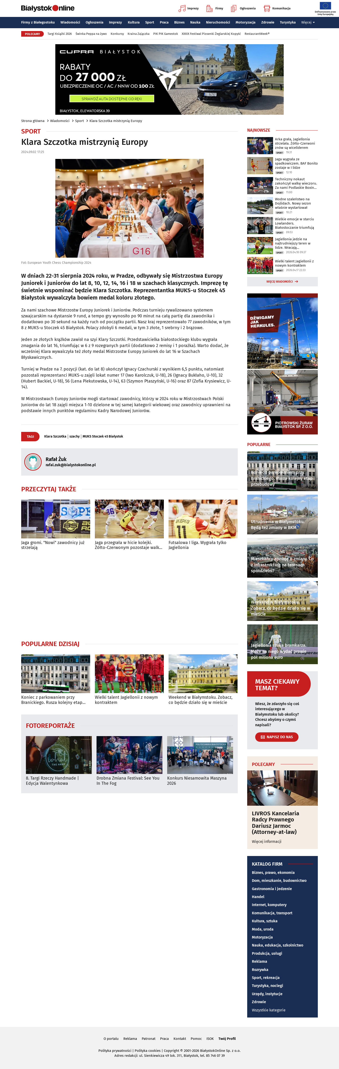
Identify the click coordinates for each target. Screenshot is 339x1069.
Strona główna (32, 121)
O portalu (111, 1039)
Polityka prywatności (114, 1051)
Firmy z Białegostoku (38, 22)
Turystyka (288, 22)
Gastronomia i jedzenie (272, 889)
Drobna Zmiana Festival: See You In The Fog (128, 781)
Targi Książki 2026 (60, 33)
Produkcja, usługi (267, 953)
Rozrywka (260, 969)
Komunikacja (277, 8)
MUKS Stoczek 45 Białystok (103, 436)
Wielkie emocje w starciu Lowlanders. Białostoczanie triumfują (294, 223)
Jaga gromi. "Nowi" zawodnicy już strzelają (53, 545)
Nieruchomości (218, 22)
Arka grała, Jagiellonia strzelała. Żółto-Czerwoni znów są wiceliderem (295, 143)
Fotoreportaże (50, 725)
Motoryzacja (245, 22)
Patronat (148, 1039)
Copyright (171, 1051)
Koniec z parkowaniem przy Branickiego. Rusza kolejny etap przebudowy (51, 700)
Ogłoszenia (243, 8)
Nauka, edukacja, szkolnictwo (277, 945)
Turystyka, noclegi (267, 985)
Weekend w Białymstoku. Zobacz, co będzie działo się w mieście (200, 700)
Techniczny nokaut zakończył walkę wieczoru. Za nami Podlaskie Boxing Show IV (296, 183)
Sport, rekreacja (266, 977)
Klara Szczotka (55, 436)
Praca (164, 22)
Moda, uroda (263, 929)
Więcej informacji (267, 841)
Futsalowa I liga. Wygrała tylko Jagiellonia (197, 545)
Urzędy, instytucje (267, 994)
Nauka (195, 22)
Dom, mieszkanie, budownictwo (279, 880)
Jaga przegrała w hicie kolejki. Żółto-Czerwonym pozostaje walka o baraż (128, 545)
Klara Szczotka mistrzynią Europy (115, 121)
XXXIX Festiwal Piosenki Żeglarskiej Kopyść (211, 33)
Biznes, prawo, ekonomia (273, 872)
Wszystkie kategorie (269, 1010)
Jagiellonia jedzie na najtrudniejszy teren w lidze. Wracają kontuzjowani (293, 243)
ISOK (210, 1039)
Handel (258, 897)
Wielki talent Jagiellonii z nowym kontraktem (126, 700)
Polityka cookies (148, 1051)
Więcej (308, 22)
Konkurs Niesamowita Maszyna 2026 (197, 781)
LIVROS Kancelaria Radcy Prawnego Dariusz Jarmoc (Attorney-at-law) (275, 822)
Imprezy (188, 8)
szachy (74, 436)
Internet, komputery (269, 905)
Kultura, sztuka (265, 921)
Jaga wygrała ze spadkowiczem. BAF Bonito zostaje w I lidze (296, 163)
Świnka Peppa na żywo (91, 33)
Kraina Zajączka (138, 33)
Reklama (259, 961)
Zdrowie (267, 22)
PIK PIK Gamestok (165, 33)
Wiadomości (70, 22)
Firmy (214, 8)
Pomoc (196, 1039)
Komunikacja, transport (272, 913)
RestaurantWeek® (257, 33)
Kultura (134, 22)
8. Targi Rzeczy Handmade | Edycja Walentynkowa (52, 781)
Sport (149, 22)
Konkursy (117, 33)
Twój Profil (227, 1039)
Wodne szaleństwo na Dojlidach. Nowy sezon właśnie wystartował (293, 203)
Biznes (179, 22)
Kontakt (180, 1039)
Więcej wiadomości (279, 281)
